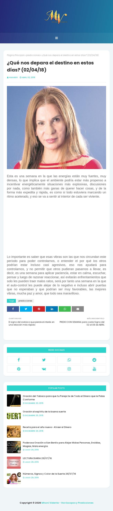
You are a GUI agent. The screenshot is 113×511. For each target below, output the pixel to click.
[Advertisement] (56, 231)
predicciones (33, 55)
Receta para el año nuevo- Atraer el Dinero (47, 427)
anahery (13, 77)
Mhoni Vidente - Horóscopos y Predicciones (67, 502)
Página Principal (15, 55)
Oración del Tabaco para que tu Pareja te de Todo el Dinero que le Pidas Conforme (64, 397)
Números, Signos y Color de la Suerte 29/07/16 (49, 473)
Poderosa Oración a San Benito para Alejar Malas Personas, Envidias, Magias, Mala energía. (62, 444)
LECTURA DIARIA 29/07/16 (37, 458)
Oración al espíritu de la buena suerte (44, 411)
